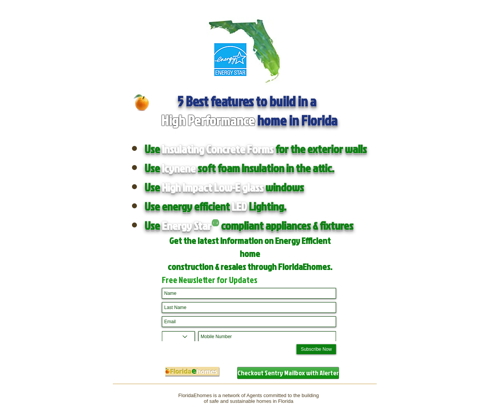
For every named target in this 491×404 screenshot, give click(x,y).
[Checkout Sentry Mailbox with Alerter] (288, 373)
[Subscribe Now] (316, 349)
